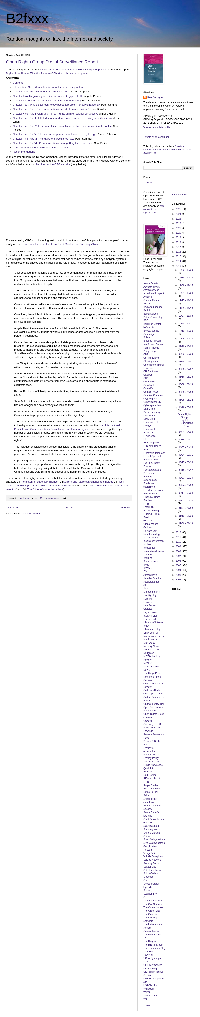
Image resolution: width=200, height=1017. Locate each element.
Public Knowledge (153, 765)
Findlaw (147, 500)
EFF (145, 439)
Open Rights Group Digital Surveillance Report (52, 61)
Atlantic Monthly (152, 300)
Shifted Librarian (152, 832)
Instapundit (149, 547)
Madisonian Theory (153, 636)
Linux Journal (150, 632)
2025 (179, 209)
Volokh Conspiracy (153, 856)
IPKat (146, 564)
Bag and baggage (153, 307)
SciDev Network (152, 859)
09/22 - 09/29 (185, 354)
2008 (179, 551)
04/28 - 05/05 (185, 407)
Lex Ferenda (150, 619)
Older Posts (124, 507)
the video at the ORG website (52, 164)
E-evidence (149, 436)
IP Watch (148, 568)
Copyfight (148, 385)
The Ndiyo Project (153, 673)
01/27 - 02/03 (185, 508)
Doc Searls (149, 415)
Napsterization (151, 666)
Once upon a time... (154, 693)
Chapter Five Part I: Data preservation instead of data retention (50, 109)
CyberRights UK (152, 402)
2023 (179, 218)
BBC (145, 320)
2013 (179, 266)
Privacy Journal (151, 754)
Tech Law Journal (152, 900)
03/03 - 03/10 (185, 477)
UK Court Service (152, 965)
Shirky (146, 836)
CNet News (149, 381)
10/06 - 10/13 (185, 338)
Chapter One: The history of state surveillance (40, 91)
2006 (179, 560)
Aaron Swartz (150, 283)
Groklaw (147, 527)
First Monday (150, 493)
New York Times (152, 676)
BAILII (146, 310)
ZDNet (147, 1005)
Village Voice (150, 853)
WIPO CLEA (150, 995)
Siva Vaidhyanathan (154, 839)
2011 (179, 537)
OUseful (147, 721)
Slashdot (148, 876)
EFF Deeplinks (151, 442)
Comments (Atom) (30, 513)
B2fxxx (27, 18)
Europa (147, 466)
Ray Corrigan (155, 97)
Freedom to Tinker (153, 490)
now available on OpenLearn (153, 209)
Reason (147, 771)
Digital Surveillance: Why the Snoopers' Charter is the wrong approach (47, 73)
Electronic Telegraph (154, 453)
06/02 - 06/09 (185, 392)
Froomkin (148, 507)
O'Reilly (147, 717)
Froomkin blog (151, 510)
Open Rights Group (153, 714)
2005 (179, 565)
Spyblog (147, 890)
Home (69, 507)
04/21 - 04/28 (185, 432)
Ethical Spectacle (152, 456)
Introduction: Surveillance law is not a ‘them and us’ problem (48, 87)
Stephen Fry (150, 893)
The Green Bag (151, 910)
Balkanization (150, 313)
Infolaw (147, 544)
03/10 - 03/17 (185, 470)
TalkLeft (147, 849)
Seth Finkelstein (152, 870)
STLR (146, 897)
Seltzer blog (149, 866)
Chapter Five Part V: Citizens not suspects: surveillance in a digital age (54, 134)
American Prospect (153, 293)
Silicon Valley (150, 873)
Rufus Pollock (150, 792)
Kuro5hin (148, 598)
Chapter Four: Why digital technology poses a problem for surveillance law (56, 104)
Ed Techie (148, 432)
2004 (179, 570)
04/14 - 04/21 (185, 439)
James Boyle (150, 575)
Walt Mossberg (151, 761)
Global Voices (150, 524)
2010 (179, 541)
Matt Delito (149, 642)
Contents (18, 82)
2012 (179, 532)
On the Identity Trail (153, 704)
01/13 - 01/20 (185, 516)
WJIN (146, 999)
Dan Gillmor (149, 408)
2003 (179, 575)
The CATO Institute (153, 904)
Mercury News (151, 646)
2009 (179, 546)
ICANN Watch (150, 537)
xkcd (145, 1002)
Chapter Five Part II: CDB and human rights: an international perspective (56, 113)
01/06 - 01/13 (185, 523)
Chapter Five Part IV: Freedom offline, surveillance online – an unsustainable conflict (62, 126)
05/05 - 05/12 (185, 399)
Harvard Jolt (150, 531)
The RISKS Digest (153, 944)
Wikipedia (148, 988)
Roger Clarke (150, 785)
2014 (179, 261)
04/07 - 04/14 (185, 447)
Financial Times (151, 497)
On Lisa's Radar (152, 690)
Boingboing (149, 351)
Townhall (148, 954)
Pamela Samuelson (153, 734)
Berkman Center (152, 324)
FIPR (146, 503)
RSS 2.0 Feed (180, 194)
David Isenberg (151, 412)
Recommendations (24, 151)
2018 (179, 242)
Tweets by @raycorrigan (156, 137)
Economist (149, 429)
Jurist (146, 588)
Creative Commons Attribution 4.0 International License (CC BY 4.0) (168, 150)
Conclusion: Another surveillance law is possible (41, 147)
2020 (179, 232)
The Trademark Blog (154, 948)
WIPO (146, 992)
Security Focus (151, 863)
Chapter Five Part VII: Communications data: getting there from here (53, 143)
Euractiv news (151, 459)
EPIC (146, 449)
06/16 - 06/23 (185, 376)
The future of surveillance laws (45, 489)
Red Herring (150, 775)
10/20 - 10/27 (185, 323)
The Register (150, 941)
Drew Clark (149, 419)
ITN (145, 571)
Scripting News (151, 829)
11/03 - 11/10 (185, 308)
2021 (179, 228)
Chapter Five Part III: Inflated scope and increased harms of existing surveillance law (63, 118)
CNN (146, 378)
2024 (179, 214)
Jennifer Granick (152, 578)
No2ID (146, 670)
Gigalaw (147, 520)
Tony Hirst (148, 951)
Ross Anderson (151, 788)
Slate (146, 880)
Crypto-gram (150, 398)
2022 (179, 223)
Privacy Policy (151, 758)
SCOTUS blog (151, 826)
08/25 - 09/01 (185, 361)
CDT (145, 354)
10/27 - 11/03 (185, 315)
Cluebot (147, 374)
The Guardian (150, 914)
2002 (179, 579)
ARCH (146, 303)
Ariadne (147, 296)
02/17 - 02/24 (185, 493)
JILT (145, 585)
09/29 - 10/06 (185, 346)
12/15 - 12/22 (185, 277)
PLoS (146, 737)
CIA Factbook (150, 371)
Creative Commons (153, 395)
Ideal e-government (153, 541)
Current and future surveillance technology (88, 481)
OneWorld (148, 680)
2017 (179, 247)
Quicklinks (149, 768)
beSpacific (149, 327)
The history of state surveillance (39, 481)
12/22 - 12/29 (185, 270)
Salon (146, 795)
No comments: (52, 498)
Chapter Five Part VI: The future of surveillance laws (43, 138)
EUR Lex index (151, 463)
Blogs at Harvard (152, 340)
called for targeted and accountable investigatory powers (73, 69)
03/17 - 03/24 (185, 462)
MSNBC (147, 663)
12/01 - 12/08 (185, 293)
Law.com (148, 602)
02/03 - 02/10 (185, 500)
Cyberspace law (152, 405)
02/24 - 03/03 (185, 485)
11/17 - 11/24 (185, 300)
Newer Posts (14, 507)
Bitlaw (146, 337)
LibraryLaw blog (152, 629)
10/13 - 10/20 (185, 331)
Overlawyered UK (152, 724)
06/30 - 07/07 (185, 369)
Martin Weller (150, 639)
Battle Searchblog (153, 317)
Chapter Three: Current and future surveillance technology (47, 100)
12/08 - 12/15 (185, 285)
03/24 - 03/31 (185, 454)
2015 (179, 256)
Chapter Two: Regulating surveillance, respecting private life (48, 96)
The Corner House (153, 907)
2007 (179, 556)
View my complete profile (156, 127)
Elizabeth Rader (152, 446)
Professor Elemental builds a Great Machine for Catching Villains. (61, 244)
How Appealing (151, 534)
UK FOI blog (150, 968)
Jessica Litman (151, 581)
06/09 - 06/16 (185, 384)
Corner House (151, 391)
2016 (179, 251)
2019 (179, 237)
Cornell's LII (149, 388)
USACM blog (150, 985)
